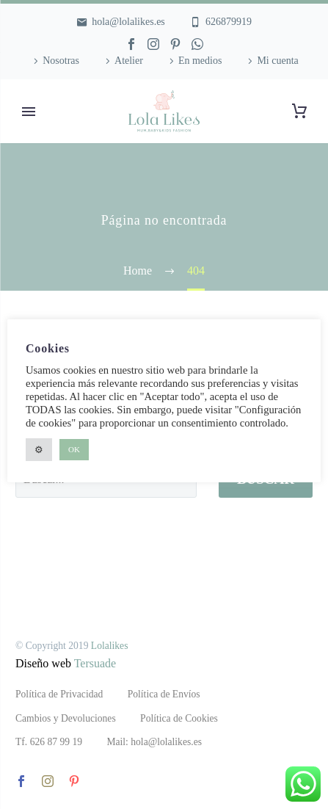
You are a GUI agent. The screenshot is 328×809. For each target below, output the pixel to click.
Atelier (128, 60)
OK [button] (74, 449)
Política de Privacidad (59, 694)
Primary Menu (28, 111)
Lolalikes (109, 645)
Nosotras (61, 60)
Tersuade (95, 663)
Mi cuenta (277, 60)
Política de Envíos (164, 694)
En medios (200, 60)
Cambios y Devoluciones (65, 718)
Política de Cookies (179, 718)
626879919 (228, 21)
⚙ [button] (38, 449)
